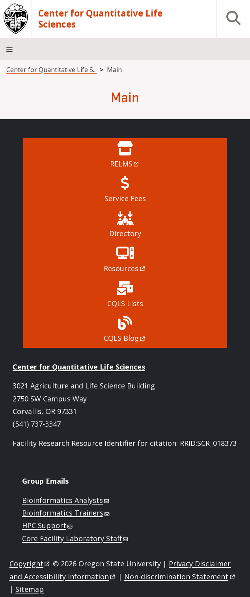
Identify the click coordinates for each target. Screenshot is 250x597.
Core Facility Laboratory (75, 538)
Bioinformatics (66, 500)
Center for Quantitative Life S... (51, 69)
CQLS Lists (125, 303)
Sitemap (29, 589)
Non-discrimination (180, 576)
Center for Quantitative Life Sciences (100, 19)
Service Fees (125, 198)
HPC (48, 525)
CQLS (125, 338)
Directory (125, 233)
